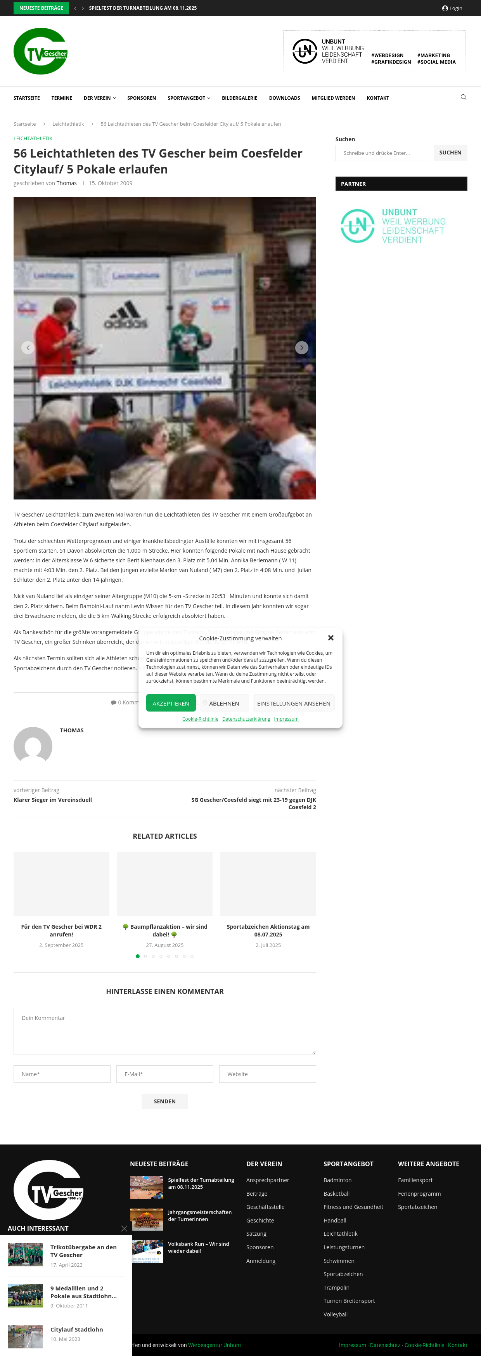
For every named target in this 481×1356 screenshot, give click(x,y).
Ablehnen (224, 703)
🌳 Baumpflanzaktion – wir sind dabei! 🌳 (165, 930)
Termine (62, 98)
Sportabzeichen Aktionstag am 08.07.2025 (268, 930)
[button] (331, 638)
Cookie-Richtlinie (200, 719)
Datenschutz (385, 1345)
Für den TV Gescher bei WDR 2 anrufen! (61, 930)
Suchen (345, 139)
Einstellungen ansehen (293, 703)
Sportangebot (187, 98)
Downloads (284, 98)
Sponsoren (142, 98)
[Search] (463, 98)
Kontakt (378, 98)
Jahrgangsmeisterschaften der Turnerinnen (200, 1215)
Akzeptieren (171, 703)
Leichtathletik (68, 123)
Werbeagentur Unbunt (214, 1345)
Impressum (286, 719)
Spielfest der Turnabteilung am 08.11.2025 (201, 1183)
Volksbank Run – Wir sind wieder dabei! (198, 1247)
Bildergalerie (239, 98)
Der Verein (97, 98)
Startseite (27, 98)
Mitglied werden (333, 98)
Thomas (67, 183)
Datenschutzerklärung (246, 719)
